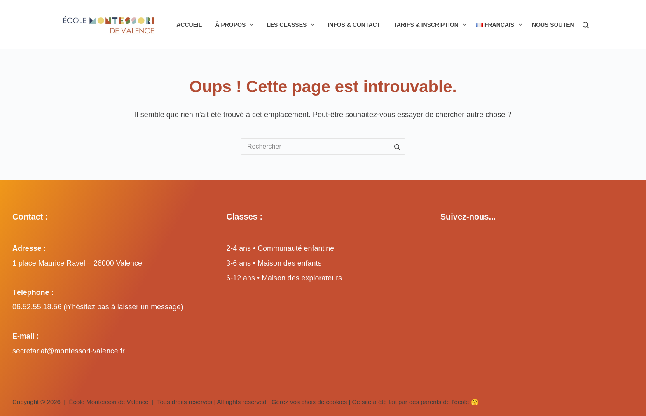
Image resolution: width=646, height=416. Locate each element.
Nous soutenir (561, 25)
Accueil (189, 24)
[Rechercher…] (315, 146)
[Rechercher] (586, 25)
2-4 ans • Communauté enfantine (280, 248)
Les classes (292, 25)
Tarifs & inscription (431, 25)
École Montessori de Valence (109, 401)
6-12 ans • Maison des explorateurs (284, 278)
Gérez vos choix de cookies (309, 401)
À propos (236, 25)
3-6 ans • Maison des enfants (273, 263)
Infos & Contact (354, 24)
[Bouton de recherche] (397, 146)
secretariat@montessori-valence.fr (68, 351)
